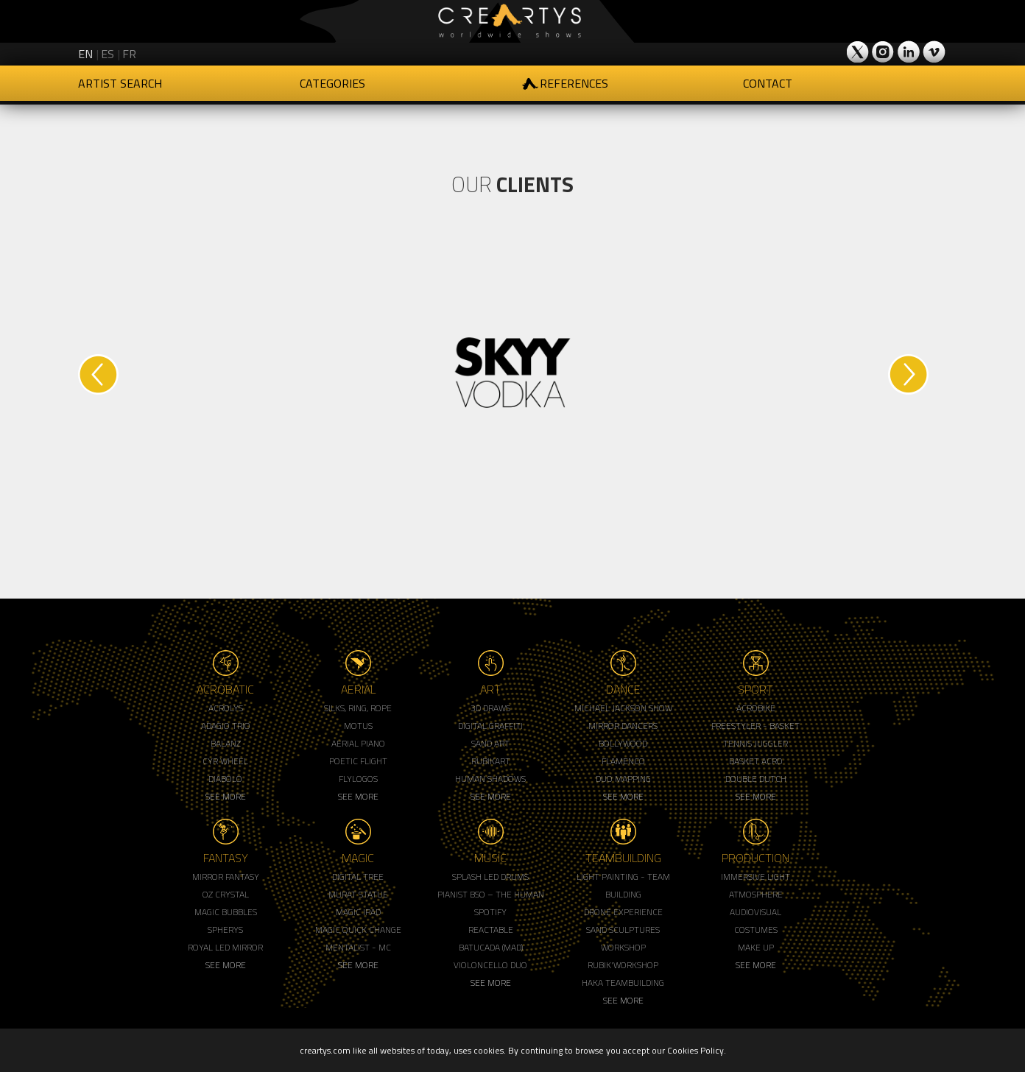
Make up (756, 947)
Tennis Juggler (755, 743)
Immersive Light (755, 877)
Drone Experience (623, 912)
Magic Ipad (358, 912)
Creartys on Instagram (883, 51)
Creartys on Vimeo (933, 51)
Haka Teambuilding (623, 983)
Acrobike (755, 708)
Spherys (225, 930)
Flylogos (358, 779)
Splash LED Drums (490, 877)
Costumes (756, 930)
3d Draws (490, 708)
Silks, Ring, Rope (358, 708)
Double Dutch (755, 779)
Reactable (490, 930)
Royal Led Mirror (225, 947)
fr (129, 54)
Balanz (226, 743)
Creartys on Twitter (858, 51)
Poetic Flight (358, 761)
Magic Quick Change (358, 930)
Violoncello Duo (490, 965)
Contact (767, 83)
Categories (332, 83)
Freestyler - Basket (755, 726)
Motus (358, 726)
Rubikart (490, 761)
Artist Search (120, 83)
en (85, 54)
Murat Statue (358, 894)
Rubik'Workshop (623, 965)
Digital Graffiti (490, 726)
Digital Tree (358, 877)
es (107, 54)
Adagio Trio (225, 726)
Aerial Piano (358, 743)
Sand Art (490, 743)
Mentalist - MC (358, 947)
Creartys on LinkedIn (908, 51)
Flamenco (623, 761)
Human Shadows (490, 779)
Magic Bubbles (225, 912)
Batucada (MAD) (491, 947)
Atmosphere (756, 894)
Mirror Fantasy (225, 877)
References (574, 83)
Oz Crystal (225, 894)
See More (225, 796)
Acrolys (225, 708)
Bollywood (623, 743)
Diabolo (225, 779)
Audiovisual (755, 912)
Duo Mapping (623, 779)
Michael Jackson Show (623, 708)
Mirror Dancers (623, 726)
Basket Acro (756, 761)
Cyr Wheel (225, 761)
